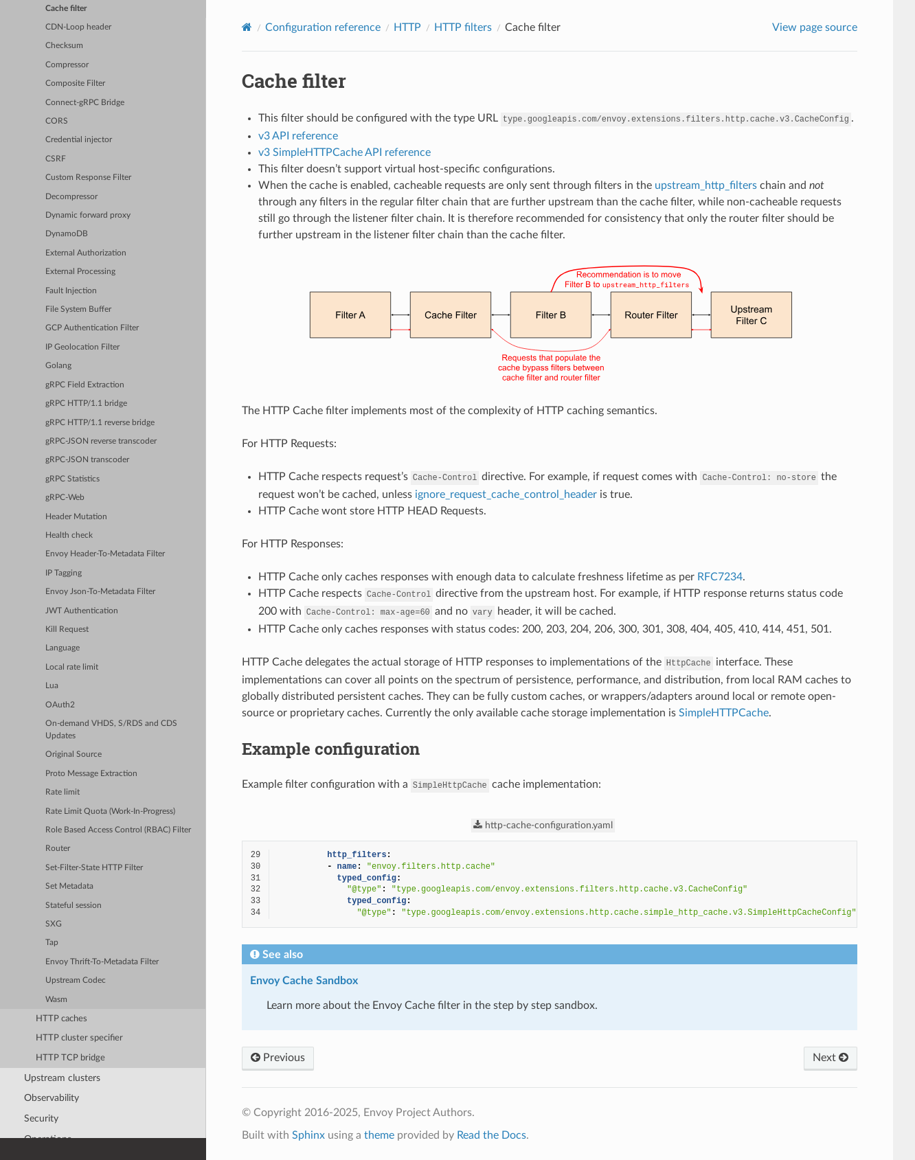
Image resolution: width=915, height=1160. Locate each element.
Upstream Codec (75, 980)
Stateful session (73, 905)
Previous (278, 1057)
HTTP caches (61, 1018)
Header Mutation (76, 517)
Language (62, 648)
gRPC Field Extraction (84, 385)
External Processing (80, 271)
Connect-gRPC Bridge (84, 102)
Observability (51, 1098)
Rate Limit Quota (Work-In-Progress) (110, 811)
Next (830, 1057)
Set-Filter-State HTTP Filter (94, 868)
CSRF (55, 159)
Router (57, 848)
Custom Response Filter (88, 177)
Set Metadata (69, 886)
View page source (814, 27)
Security (41, 1118)
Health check (69, 535)
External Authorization (85, 253)
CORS (56, 121)
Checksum (64, 45)
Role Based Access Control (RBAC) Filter (118, 830)
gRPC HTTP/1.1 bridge (86, 403)
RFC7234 (720, 576)
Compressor (67, 65)
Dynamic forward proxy (88, 215)
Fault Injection (71, 291)
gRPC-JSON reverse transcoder (101, 441)
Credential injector (78, 140)
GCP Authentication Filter (92, 328)
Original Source (73, 754)
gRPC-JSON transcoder (87, 460)
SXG (53, 924)
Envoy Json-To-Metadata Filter (100, 591)
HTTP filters (463, 27)
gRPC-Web (64, 497)
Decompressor (71, 197)
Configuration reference (323, 27)
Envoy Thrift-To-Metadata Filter (102, 962)
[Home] (247, 27)
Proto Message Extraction (91, 773)
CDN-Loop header (78, 27)
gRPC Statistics (72, 479)
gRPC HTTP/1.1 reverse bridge (100, 423)
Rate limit (62, 792)
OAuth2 (60, 705)
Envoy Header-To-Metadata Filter (105, 554)
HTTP (407, 27)
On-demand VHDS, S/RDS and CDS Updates (111, 730)
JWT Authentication (81, 611)
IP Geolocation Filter (82, 347)
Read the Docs (491, 1135)
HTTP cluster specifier (79, 1038)
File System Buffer (78, 309)
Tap (51, 942)
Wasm (56, 999)
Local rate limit (71, 667)
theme (379, 1135)
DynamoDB (66, 234)
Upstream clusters (62, 1078)
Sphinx (308, 1135)
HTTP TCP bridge (70, 1058)
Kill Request (67, 629)
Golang (58, 365)
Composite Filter (75, 83)
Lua (51, 686)
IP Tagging (63, 573)
